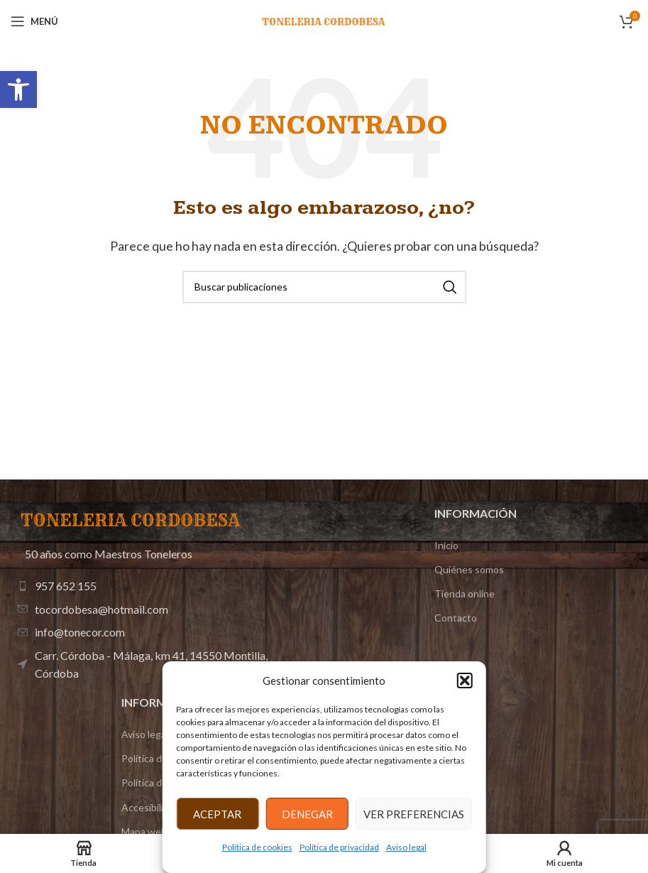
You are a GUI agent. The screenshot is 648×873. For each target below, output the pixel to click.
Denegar (307, 814)
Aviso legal (406, 847)
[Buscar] (324, 287)
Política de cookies (257, 847)
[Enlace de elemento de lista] (144, 586)
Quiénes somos (469, 569)
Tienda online (464, 593)
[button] (18, 89)
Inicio (446, 545)
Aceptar (217, 814)
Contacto (455, 618)
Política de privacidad (339, 847)
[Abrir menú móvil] (34, 21)
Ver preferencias (413, 814)
